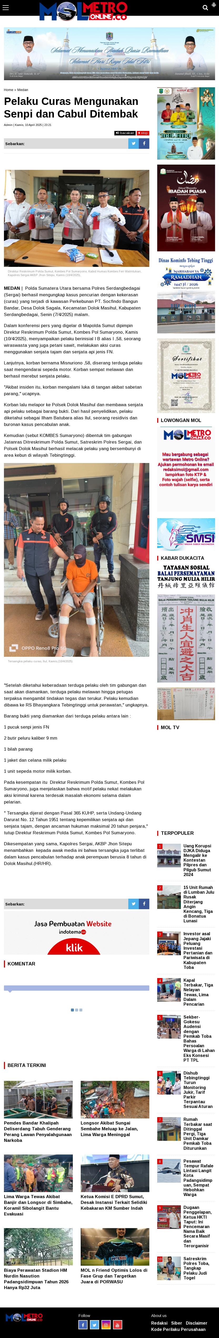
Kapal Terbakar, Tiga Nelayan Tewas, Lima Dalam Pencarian (198, 992)
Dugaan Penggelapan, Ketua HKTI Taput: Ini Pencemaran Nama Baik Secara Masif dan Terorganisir (198, 1226)
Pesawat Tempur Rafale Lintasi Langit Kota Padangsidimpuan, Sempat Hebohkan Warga (198, 1178)
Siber (176, 1323)
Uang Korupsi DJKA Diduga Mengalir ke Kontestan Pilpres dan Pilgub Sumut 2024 (197, 860)
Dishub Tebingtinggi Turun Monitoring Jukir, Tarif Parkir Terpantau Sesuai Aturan (198, 1090)
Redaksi (159, 1323)
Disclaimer (196, 1323)
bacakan (125, 133)
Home (8, 90)
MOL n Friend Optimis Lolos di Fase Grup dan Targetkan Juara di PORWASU (114, 1276)
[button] (213, 2)
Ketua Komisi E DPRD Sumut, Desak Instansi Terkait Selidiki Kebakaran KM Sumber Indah (114, 1202)
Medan (22, 90)
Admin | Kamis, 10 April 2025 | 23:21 (27, 124)
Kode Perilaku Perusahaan (178, 1329)
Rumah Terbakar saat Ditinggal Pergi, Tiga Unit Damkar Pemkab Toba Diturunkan (198, 1133)
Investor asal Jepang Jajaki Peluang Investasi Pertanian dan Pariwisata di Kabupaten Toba (198, 950)
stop (143, 133)
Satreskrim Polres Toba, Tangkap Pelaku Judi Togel (196, 1268)
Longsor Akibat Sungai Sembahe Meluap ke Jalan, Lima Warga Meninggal (109, 1129)
